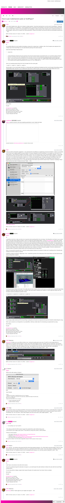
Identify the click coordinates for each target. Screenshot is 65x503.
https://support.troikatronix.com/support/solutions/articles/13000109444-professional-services (32, 435)
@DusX (10, 444)
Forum (10, 7)
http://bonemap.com (9, 106)
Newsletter (28, 7)
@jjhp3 (7, 41)
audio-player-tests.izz (10, 223)
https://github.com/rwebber (27, 436)
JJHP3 (7, 23)
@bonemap (11, 339)
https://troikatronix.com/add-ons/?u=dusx (20, 434)
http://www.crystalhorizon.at (19, 141)
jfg (6, 367)
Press (49, 1)
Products (4, 7)
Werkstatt (21, 7)
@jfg (10, 406)
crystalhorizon (8, 119)
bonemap (8, 39)
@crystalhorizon (50, 239)
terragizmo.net (31, 32)
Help (14, 7)
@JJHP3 (15, 39)
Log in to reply (60, 20)
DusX (7, 420)
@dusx (7, 446)
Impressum (57, 1)
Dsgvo (52, 1)
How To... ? (6, 20)
